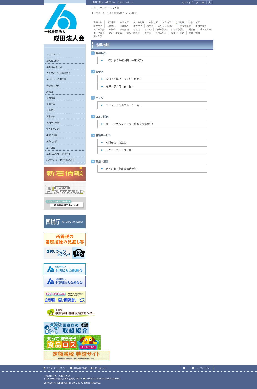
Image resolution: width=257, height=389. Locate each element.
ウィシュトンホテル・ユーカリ (124, 105)
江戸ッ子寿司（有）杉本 (120, 86)
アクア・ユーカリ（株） (120, 150)
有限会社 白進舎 (116, 142)
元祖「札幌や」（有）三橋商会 (124, 78)
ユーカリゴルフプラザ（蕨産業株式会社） (130, 123)
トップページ (98, 13)
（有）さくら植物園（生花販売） (125, 60)
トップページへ (203, 368)
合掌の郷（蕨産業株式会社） (122, 168)
